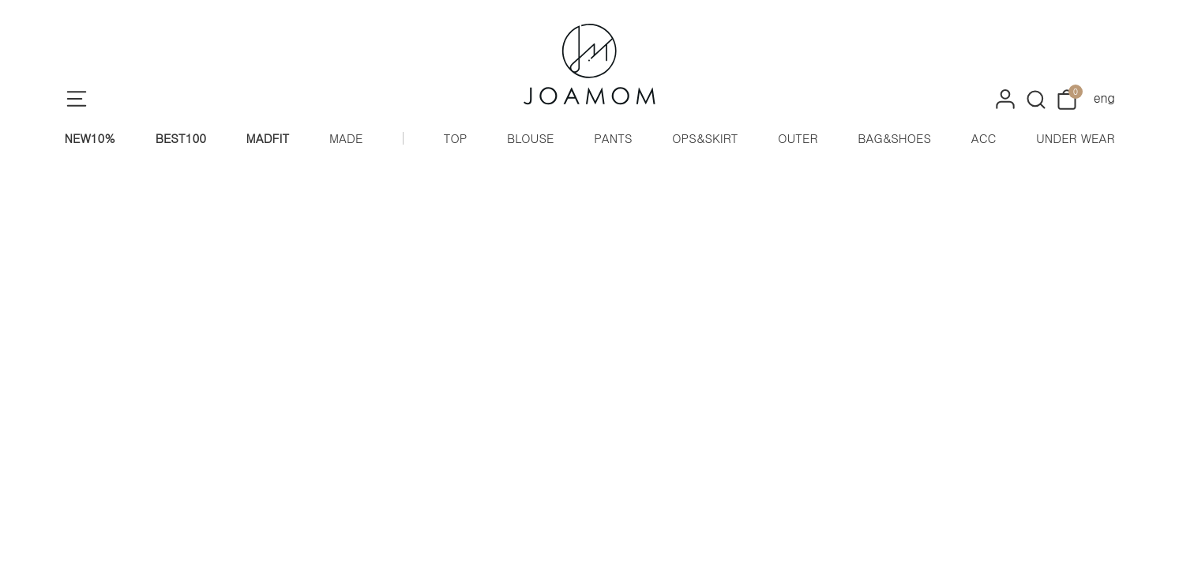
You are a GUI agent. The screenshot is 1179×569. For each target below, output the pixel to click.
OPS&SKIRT (705, 138)
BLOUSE (530, 138)
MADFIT (268, 138)
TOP (455, 138)
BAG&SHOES (894, 138)
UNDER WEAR (1075, 138)
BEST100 (181, 138)
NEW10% (90, 138)
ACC (984, 138)
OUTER (797, 138)
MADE (345, 138)
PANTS (613, 138)
